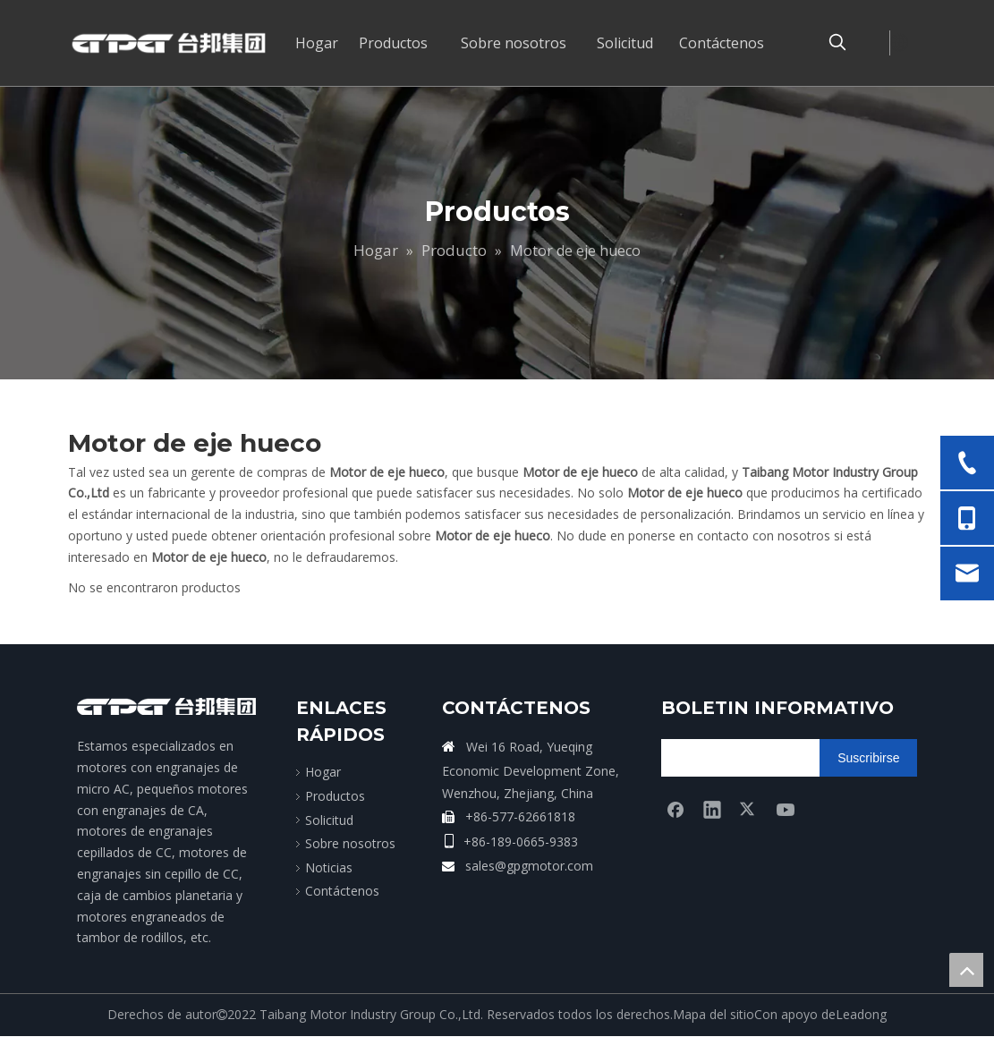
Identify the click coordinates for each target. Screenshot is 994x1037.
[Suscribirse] (868, 758)
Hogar (323, 771)
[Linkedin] (712, 809)
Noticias (329, 867)
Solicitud (329, 820)
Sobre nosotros (350, 843)
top (966, 970)
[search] (731, 758)
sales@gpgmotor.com (529, 865)
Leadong (861, 1014)
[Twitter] (749, 809)
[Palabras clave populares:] (837, 43)
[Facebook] (675, 809)
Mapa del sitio (713, 1014)
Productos (335, 795)
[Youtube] (785, 809)
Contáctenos (342, 890)
